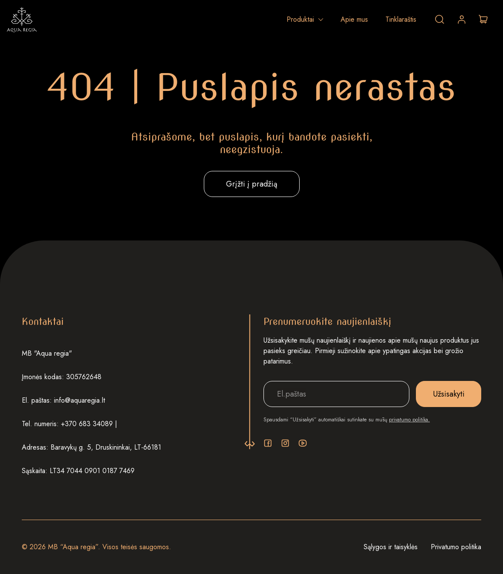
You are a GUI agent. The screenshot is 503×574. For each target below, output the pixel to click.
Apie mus (354, 19)
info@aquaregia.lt (79, 400)
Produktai (300, 19)
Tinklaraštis (400, 19)
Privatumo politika (456, 547)
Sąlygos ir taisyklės (391, 547)
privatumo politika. (409, 420)
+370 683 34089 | (89, 424)
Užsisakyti (449, 394)
